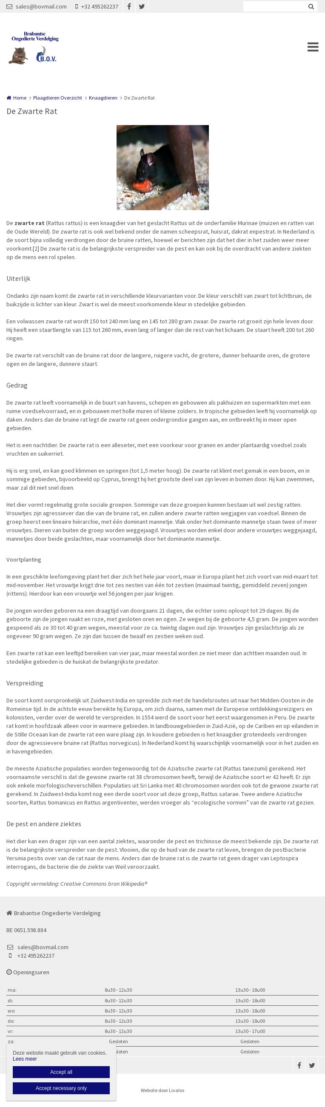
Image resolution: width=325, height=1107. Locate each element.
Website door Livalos (162, 1090)
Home (19, 97)
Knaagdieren (103, 97)
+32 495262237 (96, 6)
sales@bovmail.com (36, 6)
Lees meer (25, 1059)
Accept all (61, 1072)
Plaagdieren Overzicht (57, 97)
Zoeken (311, 6)
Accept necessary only (61, 1088)
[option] (163, 167)
